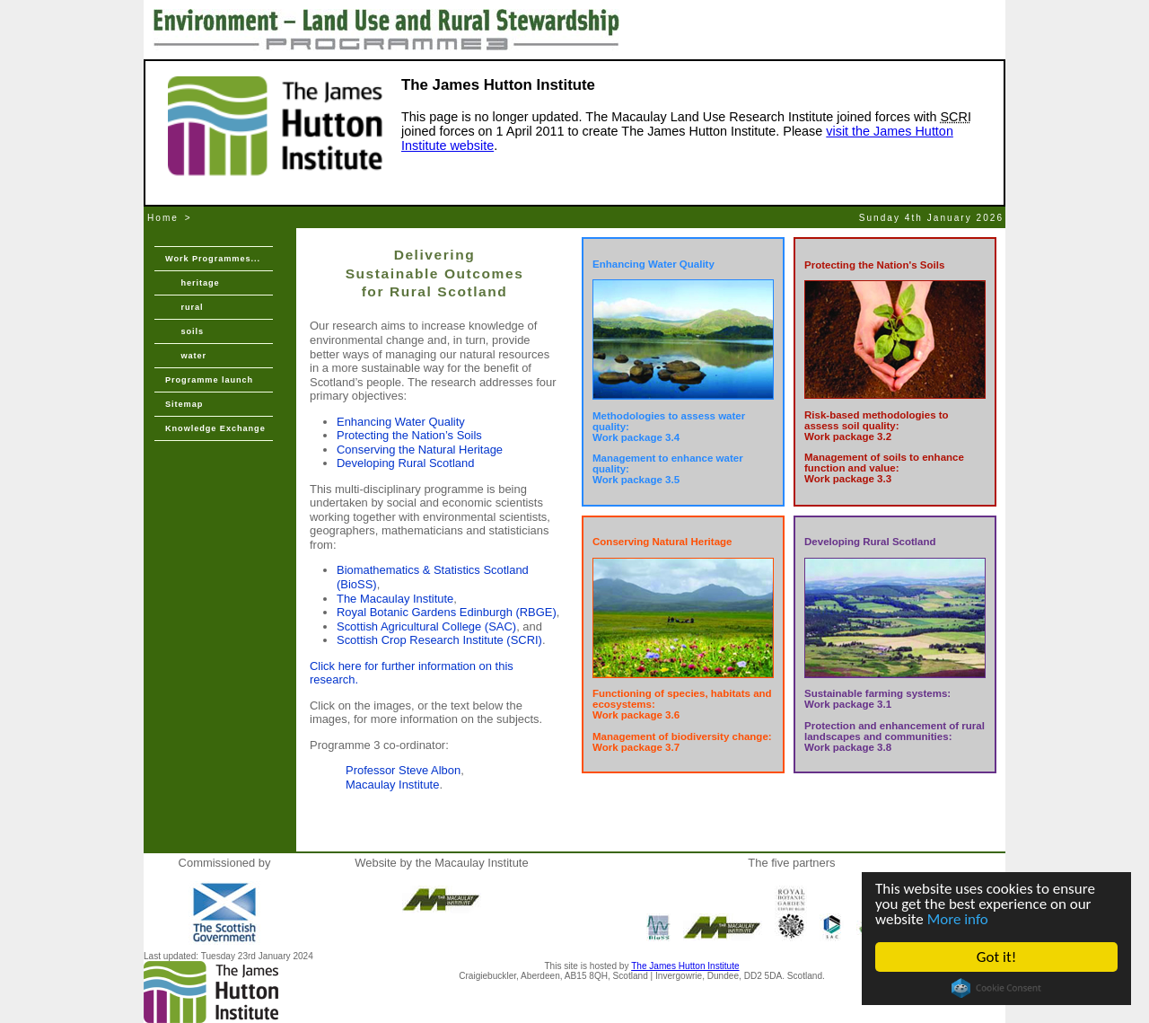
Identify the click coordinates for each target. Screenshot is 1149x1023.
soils (184, 331)
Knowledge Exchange (215, 428)
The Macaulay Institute (395, 598)
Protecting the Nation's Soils (874, 265)
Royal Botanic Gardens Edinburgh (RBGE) (447, 612)
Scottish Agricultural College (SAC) (426, 626)
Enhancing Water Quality (401, 421)
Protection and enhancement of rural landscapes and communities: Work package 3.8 (894, 736)
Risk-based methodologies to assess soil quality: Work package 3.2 (876, 426)
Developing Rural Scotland (405, 463)
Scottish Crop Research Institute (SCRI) (439, 640)
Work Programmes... (212, 258)
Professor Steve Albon (403, 770)
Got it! (996, 957)
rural (184, 307)
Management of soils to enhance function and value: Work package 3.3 (884, 468)
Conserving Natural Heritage (662, 541)
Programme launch (209, 379)
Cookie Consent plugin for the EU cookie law (996, 988)
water (185, 355)
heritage (192, 282)
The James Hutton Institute (685, 966)
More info (957, 919)
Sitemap (184, 404)
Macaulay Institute (392, 784)
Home (163, 218)
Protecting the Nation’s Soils (409, 435)
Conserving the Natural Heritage (420, 449)
